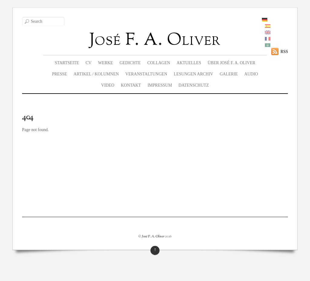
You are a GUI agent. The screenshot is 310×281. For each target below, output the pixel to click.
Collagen (158, 63)
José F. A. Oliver (153, 236)
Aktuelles (188, 63)
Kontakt (131, 85)
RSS (284, 51)
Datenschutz (194, 85)
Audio (251, 74)
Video (107, 85)
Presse (59, 74)
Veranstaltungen (146, 74)
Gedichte (130, 63)
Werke (105, 63)
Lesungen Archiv (193, 74)
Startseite (67, 63)
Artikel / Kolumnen (96, 74)
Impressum (159, 85)
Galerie (229, 74)
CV (88, 63)
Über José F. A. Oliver (232, 63)
